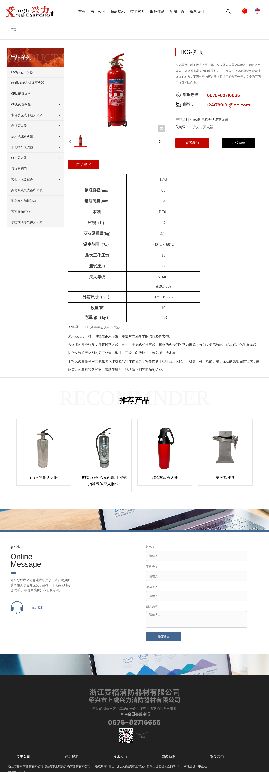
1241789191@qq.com (228, 105)
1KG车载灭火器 (165, 477)
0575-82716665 (223, 95)
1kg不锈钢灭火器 (44, 477)
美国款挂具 (225, 477)
